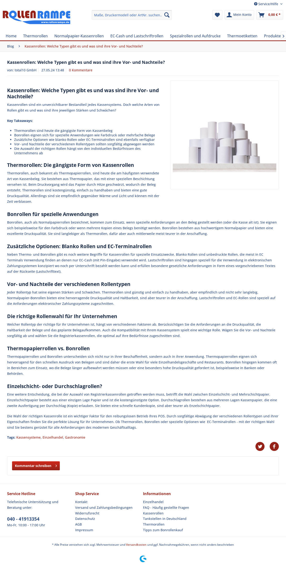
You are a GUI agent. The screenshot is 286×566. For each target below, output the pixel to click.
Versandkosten (136, 545)
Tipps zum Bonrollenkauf (163, 530)
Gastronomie (75, 437)
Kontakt (81, 502)
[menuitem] (132, 15)
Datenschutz (85, 518)
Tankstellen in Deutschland (164, 518)
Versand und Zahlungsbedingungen (104, 507)
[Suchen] (167, 15)
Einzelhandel (53, 437)
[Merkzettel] (217, 15)
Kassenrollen (153, 513)
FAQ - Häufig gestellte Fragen (166, 507)
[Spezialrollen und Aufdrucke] (195, 35)
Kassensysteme (28, 437)
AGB (78, 524)
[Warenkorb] (269, 15)
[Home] (11, 35)
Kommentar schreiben (36, 465)
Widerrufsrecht (87, 513)
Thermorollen (154, 524)
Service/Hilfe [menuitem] (266, 4)
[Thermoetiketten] (242, 35)
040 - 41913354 (23, 519)
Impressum (84, 530)
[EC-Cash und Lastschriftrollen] (137, 35)
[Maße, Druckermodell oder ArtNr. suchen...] (132, 15)
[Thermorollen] (35, 35)
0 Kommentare (80, 70)
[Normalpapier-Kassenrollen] (79, 35)
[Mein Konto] (239, 15)
